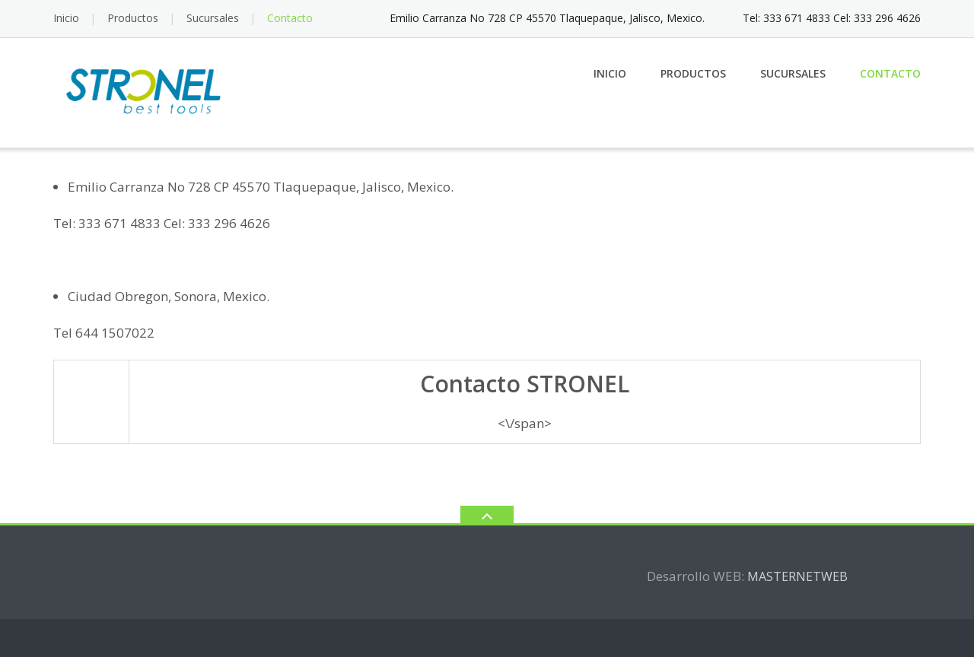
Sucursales (212, 18)
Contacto (290, 18)
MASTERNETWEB (797, 576)
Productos (132, 18)
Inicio (66, 18)
